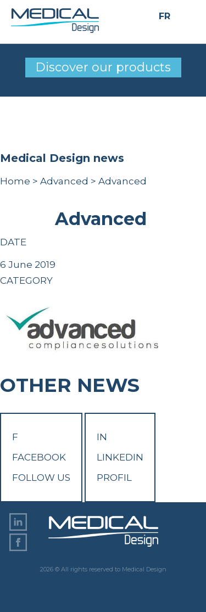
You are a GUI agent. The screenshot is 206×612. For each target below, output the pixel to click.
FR (164, 16)
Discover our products (103, 67)
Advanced (64, 181)
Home (15, 181)
